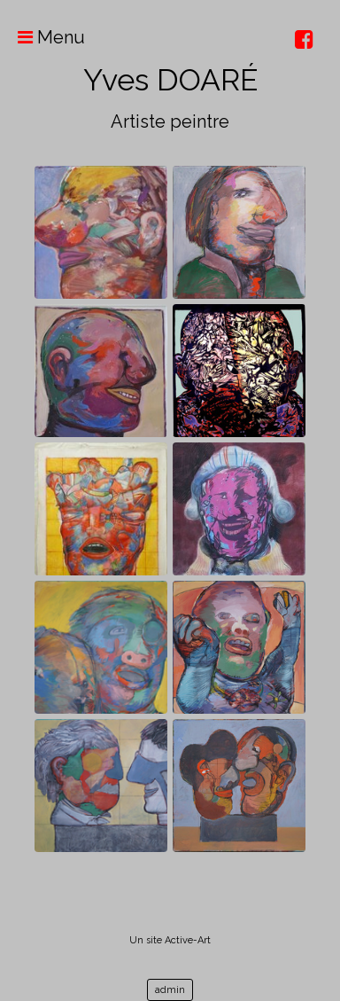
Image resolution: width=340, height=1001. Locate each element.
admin (170, 990)
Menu (42, 37)
